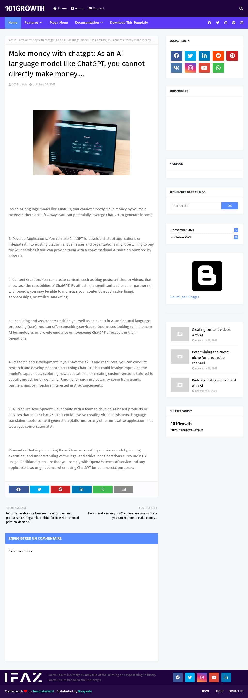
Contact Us (236, 691)
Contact (96, 8)
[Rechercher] (196, 205)
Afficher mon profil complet (187, 430)
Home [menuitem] (12, 23)
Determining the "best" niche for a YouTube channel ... (210, 357)
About (77, 8)
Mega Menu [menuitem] (59, 23)
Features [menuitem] (32, 23)
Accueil (13, 40)
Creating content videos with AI (211, 332)
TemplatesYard (43, 691)
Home (60, 8)
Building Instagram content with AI (214, 383)
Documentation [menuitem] (87, 23)
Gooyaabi (85, 691)
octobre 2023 (205, 237)
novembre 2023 (205, 230)
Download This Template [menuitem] (129, 23)
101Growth (25, 8)
